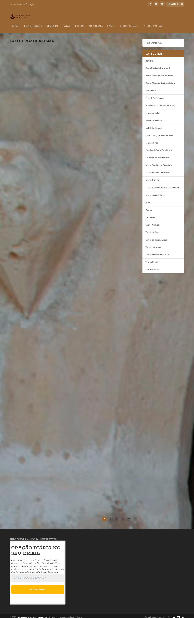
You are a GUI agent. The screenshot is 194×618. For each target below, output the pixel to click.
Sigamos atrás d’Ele (33, 323)
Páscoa (80, 23)
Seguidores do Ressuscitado (27, 88)
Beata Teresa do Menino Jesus (159, 73)
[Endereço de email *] (37, 575)
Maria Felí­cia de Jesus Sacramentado (162, 184)
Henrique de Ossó (39, 96)
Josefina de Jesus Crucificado (159, 147)
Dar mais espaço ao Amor (105, 473)
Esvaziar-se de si (96, 241)
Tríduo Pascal (152, 23)
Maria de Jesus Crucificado (158, 170)
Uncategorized (152, 266)
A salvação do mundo (102, 161)
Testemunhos (33, 23)
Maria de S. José (153, 177)
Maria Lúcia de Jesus (41, 329)
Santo (111, 23)
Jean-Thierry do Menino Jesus (111, 323)
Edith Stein (151, 88)
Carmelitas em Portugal (22, 4)
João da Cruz (38, 405)
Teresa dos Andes (48, 485)
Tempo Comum (129, 23)
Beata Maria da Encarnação (158, 65)
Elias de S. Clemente (155, 95)
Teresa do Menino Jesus (50, 172)
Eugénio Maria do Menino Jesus (160, 102)
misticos (18, 96)
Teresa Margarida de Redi (157, 252)
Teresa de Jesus (113, 167)
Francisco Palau (153, 110)
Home (15, 23)
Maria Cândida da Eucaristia (159, 162)
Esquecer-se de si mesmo (103, 85)
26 (129, 516)
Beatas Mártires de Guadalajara (160, 80)
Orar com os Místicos (26, 614)
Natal (66, 23)
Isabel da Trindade (40, 253)
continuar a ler (27, 113)
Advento (52, 23)
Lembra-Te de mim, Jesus (37, 166)
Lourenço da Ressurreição (157, 155)
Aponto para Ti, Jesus (101, 317)
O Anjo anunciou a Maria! (40, 398)
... (123, 516)
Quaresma (96, 23)
